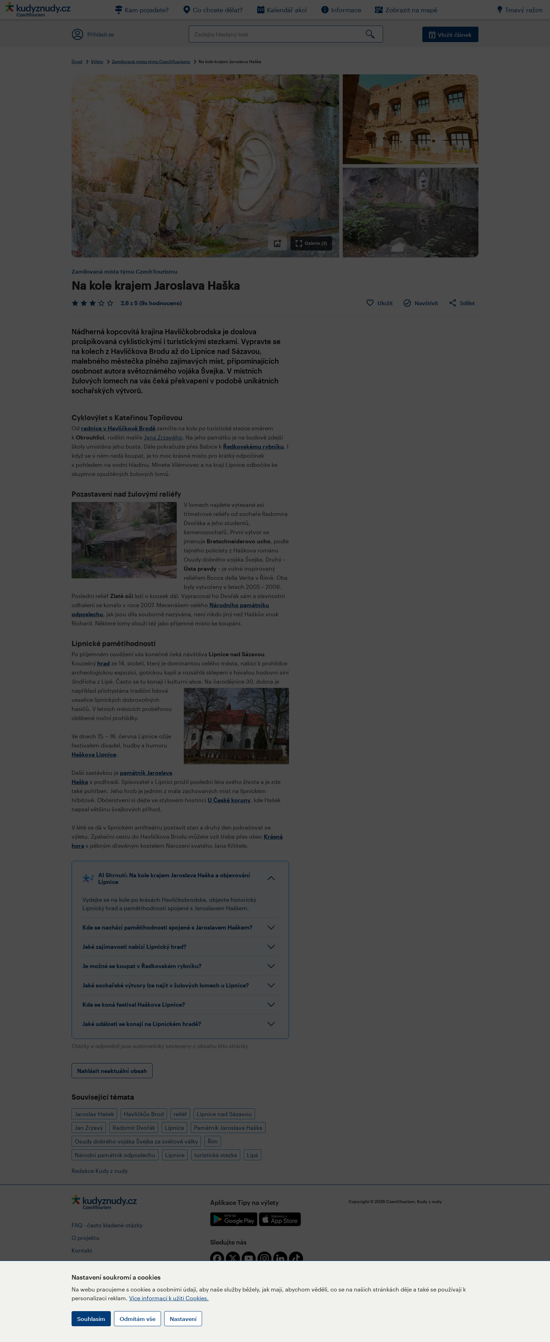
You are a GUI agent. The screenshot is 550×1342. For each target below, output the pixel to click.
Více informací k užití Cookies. (169, 1298)
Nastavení (183, 1318)
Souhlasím (91, 1318)
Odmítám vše (137, 1318)
